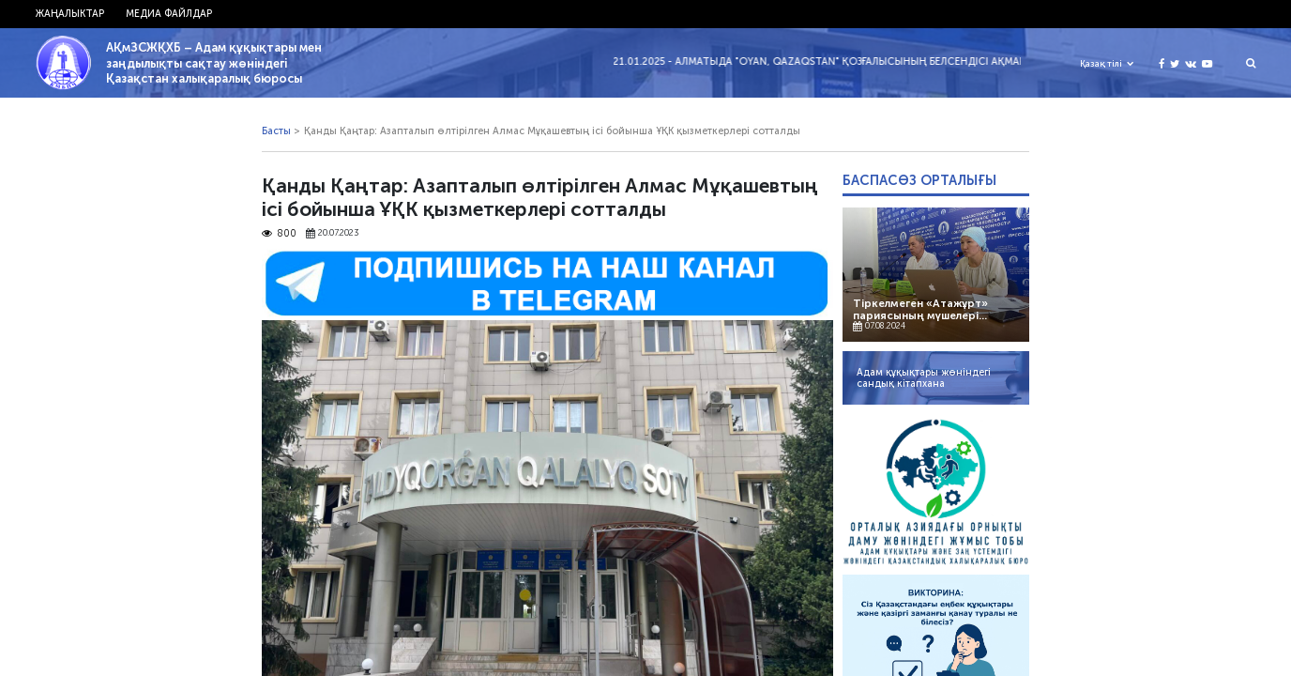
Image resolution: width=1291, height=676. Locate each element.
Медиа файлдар (169, 14)
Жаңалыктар (70, 14)
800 (279, 233)
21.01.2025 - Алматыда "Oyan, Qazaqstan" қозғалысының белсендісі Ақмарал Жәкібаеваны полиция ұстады (918, 61)
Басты (276, 131)
